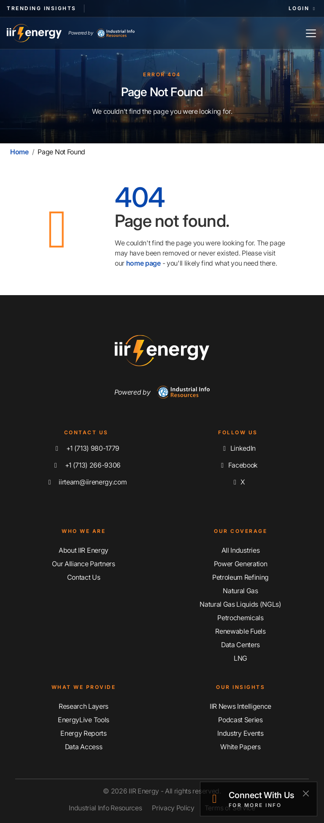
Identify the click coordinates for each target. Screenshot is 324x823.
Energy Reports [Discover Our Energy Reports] (83, 733)
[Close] (305, 793)
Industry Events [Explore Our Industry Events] (240, 733)
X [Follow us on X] (238, 482)
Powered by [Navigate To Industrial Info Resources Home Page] (162, 392)
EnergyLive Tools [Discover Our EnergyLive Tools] (83, 719)
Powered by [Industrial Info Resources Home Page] (101, 33)
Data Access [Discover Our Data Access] (83, 746)
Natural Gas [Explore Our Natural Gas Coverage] (240, 590)
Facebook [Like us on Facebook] (238, 465)
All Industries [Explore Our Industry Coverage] (240, 550)
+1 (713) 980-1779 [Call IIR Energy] (86, 448)
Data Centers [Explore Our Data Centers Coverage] (240, 644)
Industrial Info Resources (105, 808)
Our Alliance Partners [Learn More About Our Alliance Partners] (83, 563)
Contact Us (83, 577)
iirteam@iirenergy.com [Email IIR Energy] (86, 482)
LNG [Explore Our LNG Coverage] (240, 658)
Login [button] (303, 8)
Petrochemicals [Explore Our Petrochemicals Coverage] (240, 617)
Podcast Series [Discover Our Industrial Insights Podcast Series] (240, 719)
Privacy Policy (173, 808)
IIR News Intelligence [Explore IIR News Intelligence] (240, 706)
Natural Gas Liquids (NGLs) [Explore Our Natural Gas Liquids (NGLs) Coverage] (240, 604)
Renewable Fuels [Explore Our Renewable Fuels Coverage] (240, 631)
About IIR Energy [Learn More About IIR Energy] (83, 550)
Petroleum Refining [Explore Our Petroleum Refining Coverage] (240, 577)
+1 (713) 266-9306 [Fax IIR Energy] (86, 465)
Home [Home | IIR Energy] (19, 152)
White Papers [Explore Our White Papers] (240, 746)
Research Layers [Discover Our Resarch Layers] (83, 706)
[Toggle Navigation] (311, 33)
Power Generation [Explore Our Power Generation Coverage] (240, 563)
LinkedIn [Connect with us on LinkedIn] (238, 448)
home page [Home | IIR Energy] (143, 263)
